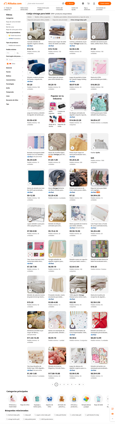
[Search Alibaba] (43, 3)
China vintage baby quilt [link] (79, 20)
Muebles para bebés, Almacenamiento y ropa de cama (71, 17)
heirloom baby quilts (13, 415)
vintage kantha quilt (12, 419)
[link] (112, 408)
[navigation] (14, 199)
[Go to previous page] (52, 384)
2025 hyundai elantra (46, 419)
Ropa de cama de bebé (60, 20)
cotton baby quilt (75, 415)
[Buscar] (70, 3)
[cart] (88, 4)
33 (79, 384)
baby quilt (27, 415)
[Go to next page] (83, 384)
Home (30, 17)
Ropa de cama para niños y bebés (38, 20)
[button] (63, 3)
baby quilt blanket (60, 415)
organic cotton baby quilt (42, 415)
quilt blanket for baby (92, 415)
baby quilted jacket (29, 419)
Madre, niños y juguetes (42, 17)
